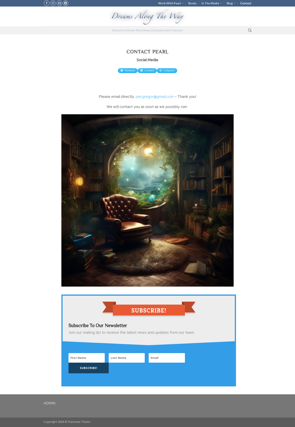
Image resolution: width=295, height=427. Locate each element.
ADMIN (49, 403)
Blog (231, 3)
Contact (245, 3)
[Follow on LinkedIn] (66, 3)
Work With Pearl (170, 3)
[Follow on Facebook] (46, 3)
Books (192, 3)
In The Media (212, 3)
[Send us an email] (59, 3)
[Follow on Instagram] (53, 3)
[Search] (249, 30)
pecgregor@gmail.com (155, 96)
